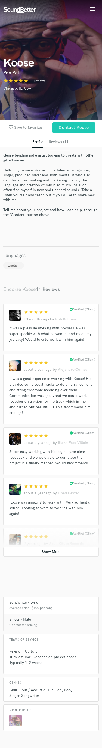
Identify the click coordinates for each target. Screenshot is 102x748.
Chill (13, 690)
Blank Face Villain (73, 443)
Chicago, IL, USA (17, 88)
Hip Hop (55, 690)
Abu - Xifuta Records (66, 543)
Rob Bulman (65, 319)
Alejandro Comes (72, 369)
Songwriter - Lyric (23, 602)
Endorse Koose (19, 289)
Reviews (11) (59, 142)
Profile (37, 142)
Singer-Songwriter (24, 695)
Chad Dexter (68, 493)
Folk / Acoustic (32, 690)
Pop (67, 690)
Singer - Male (20, 619)
